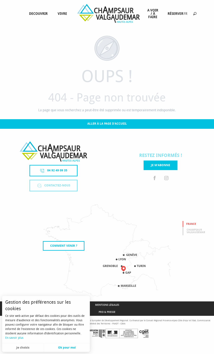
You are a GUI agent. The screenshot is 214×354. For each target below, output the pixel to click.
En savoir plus (14, 338)
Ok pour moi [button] (67, 347)
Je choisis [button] (22, 347)
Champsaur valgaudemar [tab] (196, 231)
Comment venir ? (63, 246)
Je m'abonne (160, 165)
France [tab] (191, 224)
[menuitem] (39, 14)
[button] (195, 13)
